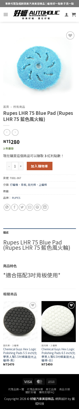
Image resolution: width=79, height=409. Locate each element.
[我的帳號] (66, 14)
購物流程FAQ (47, 392)
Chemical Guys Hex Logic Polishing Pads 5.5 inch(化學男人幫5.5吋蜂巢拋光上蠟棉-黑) (20, 354)
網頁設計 (61, 398)
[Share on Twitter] (22, 207)
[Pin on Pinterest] (37, 207)
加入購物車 (39, 166)
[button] (5, 14)
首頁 (6, 107)
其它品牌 (51, 389)
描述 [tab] (6, 232)
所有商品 (19, 107)
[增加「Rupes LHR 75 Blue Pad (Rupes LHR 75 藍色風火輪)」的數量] (20, 166)
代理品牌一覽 (16, 389)
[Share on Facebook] (14, 207)
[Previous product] (15, 132)
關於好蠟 (30, 392)
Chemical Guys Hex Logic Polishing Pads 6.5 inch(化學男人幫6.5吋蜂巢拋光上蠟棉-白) (58, 354)
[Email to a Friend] (29, 207)
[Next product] (7, 132)
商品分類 (64, 389)
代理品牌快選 (35, 389)
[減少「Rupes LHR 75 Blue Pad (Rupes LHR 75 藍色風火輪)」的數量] (9, 166)
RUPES (16, 198)
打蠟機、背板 (18, 185)
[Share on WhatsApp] (7, 207)
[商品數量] (15, 166)
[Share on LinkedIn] (45, 207)
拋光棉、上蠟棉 (37, 185)
